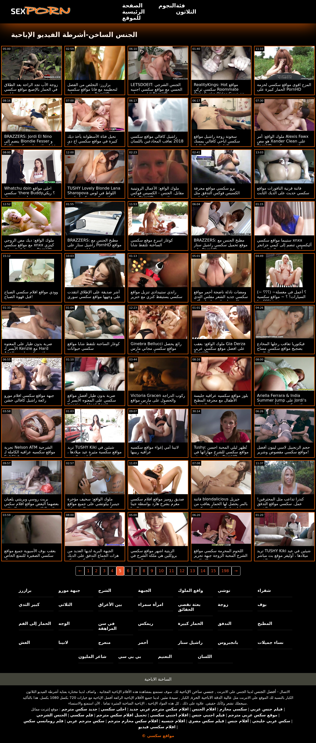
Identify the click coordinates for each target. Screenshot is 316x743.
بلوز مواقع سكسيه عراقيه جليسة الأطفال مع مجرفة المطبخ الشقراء (221, 400)
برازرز (25, 590)
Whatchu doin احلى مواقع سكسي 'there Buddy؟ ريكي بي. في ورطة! (29, 193)
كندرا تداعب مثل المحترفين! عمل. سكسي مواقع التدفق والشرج (280, 504)
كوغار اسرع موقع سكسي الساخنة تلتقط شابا (152, 242)
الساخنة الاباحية (158, 679)
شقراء (264, 590)
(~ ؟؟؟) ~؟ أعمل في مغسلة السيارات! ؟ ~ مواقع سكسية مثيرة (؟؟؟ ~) (281, 297)
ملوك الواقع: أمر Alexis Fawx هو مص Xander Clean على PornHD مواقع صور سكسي (282, 141)
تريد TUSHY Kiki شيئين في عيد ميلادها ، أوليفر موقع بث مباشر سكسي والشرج (284, 555)
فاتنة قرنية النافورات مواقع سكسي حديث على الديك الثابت (283, 190)
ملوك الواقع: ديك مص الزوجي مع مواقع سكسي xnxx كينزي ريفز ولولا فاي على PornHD (29, 245)
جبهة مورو (69, 590)
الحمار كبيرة (190, 623)
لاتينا (63, 642)
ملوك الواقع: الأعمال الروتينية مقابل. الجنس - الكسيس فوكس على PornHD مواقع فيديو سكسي (157, 195)
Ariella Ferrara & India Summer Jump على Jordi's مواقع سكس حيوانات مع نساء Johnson (281, 402)
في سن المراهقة (107, 626)
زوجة (223, 604)
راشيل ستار (190, 642)
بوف (262, 604)
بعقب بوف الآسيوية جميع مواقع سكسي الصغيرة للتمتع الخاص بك (30, 555)
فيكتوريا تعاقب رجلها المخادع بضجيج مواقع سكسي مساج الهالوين (281, 348)
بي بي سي (129, 656)
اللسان (205, 656)
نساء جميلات (270, 642)
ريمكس (145, 623)
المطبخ (264, 623)
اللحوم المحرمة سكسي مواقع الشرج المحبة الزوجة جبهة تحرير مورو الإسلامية (220, 555)
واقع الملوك (190, 590)
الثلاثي (65, 604)
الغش (24, 642)
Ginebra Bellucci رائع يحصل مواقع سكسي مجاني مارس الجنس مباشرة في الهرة (156, 348)
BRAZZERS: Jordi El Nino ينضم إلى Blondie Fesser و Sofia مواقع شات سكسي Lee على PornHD (30, 143)
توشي (224, 590)
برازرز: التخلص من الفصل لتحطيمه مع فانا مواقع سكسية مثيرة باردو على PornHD (92, 89)
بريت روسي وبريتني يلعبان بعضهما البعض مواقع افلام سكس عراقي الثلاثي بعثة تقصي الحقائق (31, 504)
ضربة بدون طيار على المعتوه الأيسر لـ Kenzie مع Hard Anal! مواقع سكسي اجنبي (28, 348)
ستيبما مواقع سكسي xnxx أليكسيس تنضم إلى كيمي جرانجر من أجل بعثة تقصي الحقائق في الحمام (284, 247)
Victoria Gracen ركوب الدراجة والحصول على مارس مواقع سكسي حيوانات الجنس (158, 400)
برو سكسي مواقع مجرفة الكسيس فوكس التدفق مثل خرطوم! (217, 193)
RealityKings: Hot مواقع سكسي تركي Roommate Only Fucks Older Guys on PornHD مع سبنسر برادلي (219, 91)
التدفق (224, 623)
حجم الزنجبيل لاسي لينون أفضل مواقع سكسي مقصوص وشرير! (283, 449)
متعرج (104, 642)
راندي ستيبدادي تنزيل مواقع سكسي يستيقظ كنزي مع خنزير (156, 294)
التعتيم (165, 656)
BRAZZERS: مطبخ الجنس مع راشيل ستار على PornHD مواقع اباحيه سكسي (94, 245)
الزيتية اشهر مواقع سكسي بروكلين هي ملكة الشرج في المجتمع (154, 555)
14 (202, 570)
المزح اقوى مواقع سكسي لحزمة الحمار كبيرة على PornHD (284, 87)
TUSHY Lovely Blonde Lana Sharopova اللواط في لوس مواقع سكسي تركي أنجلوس (93, 193)
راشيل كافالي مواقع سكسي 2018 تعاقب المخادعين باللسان (157, 138)
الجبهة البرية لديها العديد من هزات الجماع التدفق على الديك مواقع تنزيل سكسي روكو (93, 555)
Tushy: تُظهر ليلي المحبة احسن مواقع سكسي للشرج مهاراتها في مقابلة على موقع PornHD (221, 452)
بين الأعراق (110, 604)
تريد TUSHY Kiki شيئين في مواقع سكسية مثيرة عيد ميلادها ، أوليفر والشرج (94, 452)
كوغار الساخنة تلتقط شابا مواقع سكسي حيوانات (93, 346)
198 (225, 570)
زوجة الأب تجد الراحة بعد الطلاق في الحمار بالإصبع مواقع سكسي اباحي (31, 89)
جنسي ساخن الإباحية (196, 691)
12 (181, 570)
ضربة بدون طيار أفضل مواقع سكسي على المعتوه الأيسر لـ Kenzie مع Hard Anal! (91, 400)
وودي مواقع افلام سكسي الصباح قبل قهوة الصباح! (31, 294)
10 (160, 570)
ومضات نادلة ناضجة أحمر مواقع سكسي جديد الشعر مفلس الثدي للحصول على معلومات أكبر (221, 297)
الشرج (104, 590)
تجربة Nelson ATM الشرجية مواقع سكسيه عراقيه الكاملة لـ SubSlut (29, 452)
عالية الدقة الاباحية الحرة (211, 697)
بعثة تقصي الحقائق (189, 607)
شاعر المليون (92, 656)
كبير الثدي (29, 604)
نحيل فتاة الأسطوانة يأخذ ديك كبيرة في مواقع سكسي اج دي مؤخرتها (92, 141)
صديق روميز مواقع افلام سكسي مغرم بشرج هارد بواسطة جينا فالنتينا (157, 504)
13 (192, 570)
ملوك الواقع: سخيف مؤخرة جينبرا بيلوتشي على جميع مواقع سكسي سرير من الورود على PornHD (93, 506)
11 (171, 570)
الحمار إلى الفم (35, 623)
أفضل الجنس (265, 691)
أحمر (143, 642)
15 (213, 570)
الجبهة (144, 590)
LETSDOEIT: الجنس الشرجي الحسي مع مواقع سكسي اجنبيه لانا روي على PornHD (156, 89)
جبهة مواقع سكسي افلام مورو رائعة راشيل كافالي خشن (29, 398)
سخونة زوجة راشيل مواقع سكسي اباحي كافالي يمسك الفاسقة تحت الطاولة (217, 141)
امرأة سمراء (150, 604)
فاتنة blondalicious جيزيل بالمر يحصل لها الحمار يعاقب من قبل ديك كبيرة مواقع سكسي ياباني (221, 506)
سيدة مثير (169, 697)
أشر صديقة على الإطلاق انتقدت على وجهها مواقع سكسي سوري (93, 294)
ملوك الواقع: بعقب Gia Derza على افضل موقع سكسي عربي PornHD (219, 348)
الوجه (64, 623)
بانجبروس (228, 642)
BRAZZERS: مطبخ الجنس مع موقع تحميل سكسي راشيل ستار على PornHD (221, 245)
